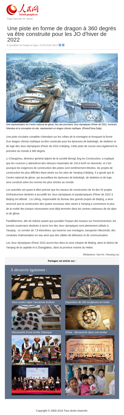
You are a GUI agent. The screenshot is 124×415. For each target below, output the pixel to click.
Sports (29, 18)
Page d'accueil (14, 18)
